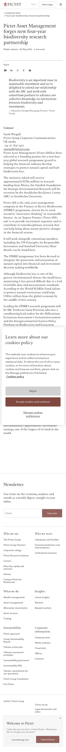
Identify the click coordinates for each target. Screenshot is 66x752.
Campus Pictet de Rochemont (12, 580)
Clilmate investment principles (14, 653)
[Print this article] (5, 70)
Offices (38, 653)
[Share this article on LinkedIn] (11, 70)
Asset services (11, 613)
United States (48, 739)
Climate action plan (13, 647)
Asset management (13, 602)
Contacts (39, 658)
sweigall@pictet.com (17, 149)
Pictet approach (12, 633)
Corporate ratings (12, 550)
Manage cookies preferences (33, 414)
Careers (7, 560)
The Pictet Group (12, 539)
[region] (33, 376)
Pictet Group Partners (15, 544)
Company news (42, 637)
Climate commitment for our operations (16, 672)
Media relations (43, 642)
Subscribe (52, 513)
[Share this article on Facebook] (24, 70)
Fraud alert (40, 648)
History (7, 574)
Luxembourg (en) (20, 739)
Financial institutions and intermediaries (47, 546)
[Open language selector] (33, 4)
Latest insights (42, 597)
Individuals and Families (47, 539)
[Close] (60, 718)
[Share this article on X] (17, 70)
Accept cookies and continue (33, 402)
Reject (33, 391)
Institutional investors (46, 552)
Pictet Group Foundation (16, 678)
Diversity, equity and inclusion (14, 567)
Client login (47, 4)
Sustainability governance (16, 660)
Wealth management (14, 597)
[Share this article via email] (30, 70)
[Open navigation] (60, 4)
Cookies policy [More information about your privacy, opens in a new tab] (15, 376)
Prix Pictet (9, 684)
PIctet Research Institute (16, 555)
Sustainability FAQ (13, 665)
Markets (39, 602)
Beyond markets (43, 607)
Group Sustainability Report (14, 640)
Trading (7, 618)
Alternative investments (15, 607)
